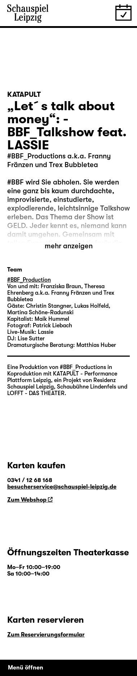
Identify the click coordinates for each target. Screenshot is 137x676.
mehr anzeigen (69, 246)
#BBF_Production (29, 280)
